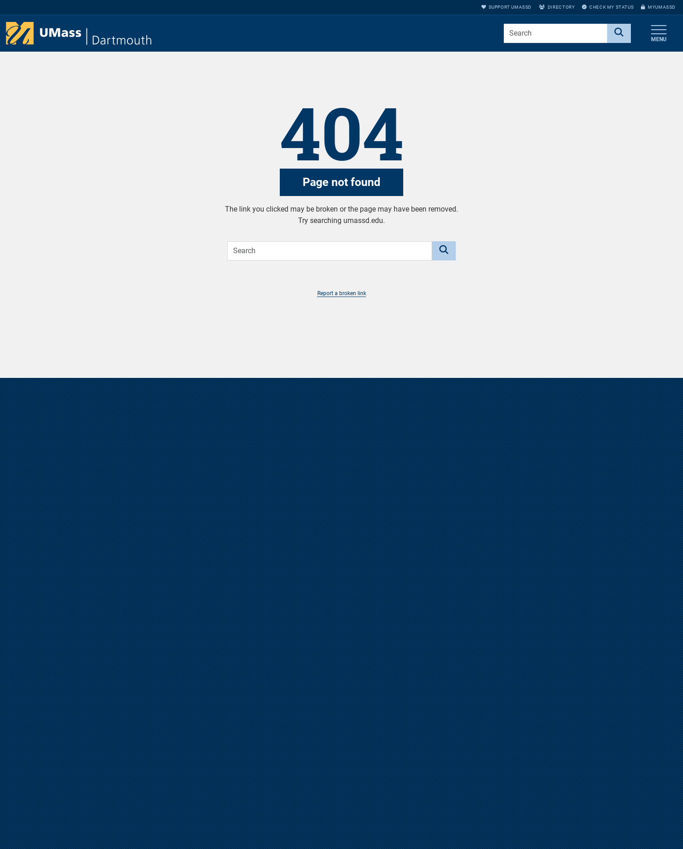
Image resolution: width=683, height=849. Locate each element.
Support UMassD (506, 7)
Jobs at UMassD (472, 807)
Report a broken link (341, 293)
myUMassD (658, 7)
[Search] (619, 33)
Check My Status (608, 7)
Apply (580, 837)
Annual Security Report (481, 822)
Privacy (459, 837)
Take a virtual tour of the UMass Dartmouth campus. (341, 588)
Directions (463, 792)
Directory (557, 7)
